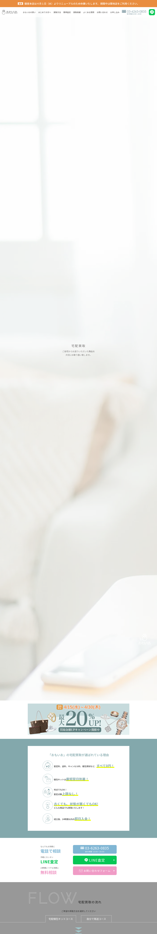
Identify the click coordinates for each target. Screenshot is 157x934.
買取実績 (77, 12)
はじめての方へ (44, 12)
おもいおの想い (29, 12)
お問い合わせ (102, 12)
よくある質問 (88, 12)
